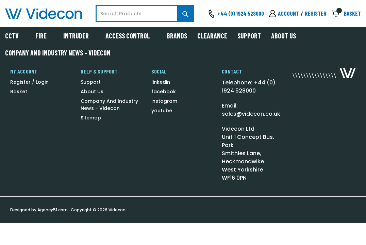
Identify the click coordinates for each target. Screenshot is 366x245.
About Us (283, 36)
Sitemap (91, 117)
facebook (163, 91)
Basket (18, 91)
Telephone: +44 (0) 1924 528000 (249, 87)
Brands (177, 36)
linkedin (160, 82)
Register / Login (29, 82)
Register (316, 13)
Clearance (212, 36)
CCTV (15, 36)
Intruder (79, 36)
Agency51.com (52, 210)
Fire (44, 36)
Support (249, 36)
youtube (161, 110)
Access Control (130, 36)
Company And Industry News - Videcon (58, 53)
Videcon (117, 210)
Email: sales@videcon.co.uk (251, 110)
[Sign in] (284, 13)
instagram (164, 101)
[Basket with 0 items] (346, 14)
